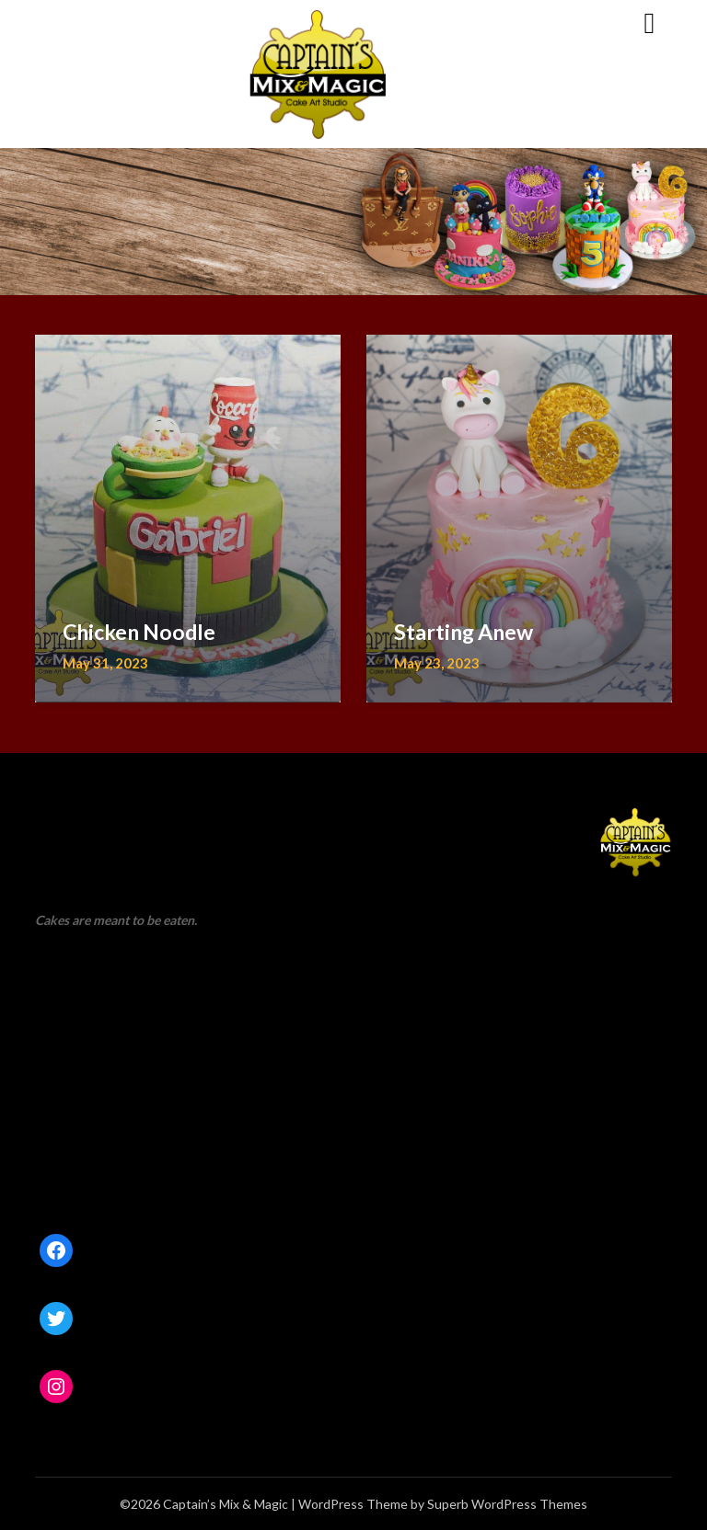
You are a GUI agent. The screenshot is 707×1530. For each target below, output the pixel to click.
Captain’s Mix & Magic (141, 21)
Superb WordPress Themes (507, 1504)
